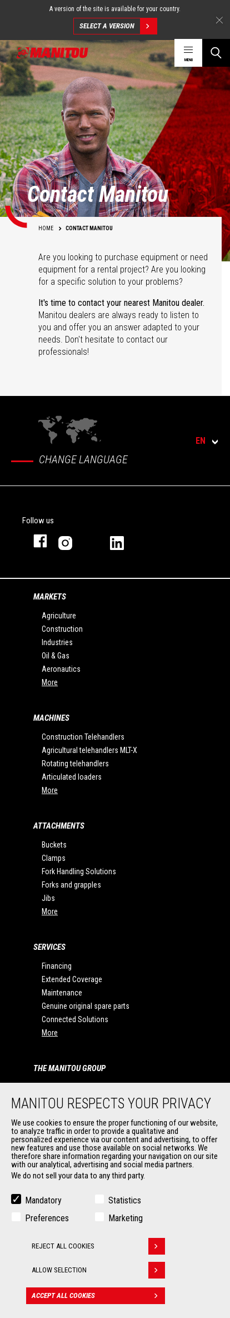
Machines (51, 718)
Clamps (54, 858)
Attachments (58, 826)
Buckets (54, 844)
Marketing (125, 1218)
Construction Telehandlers (83, 736)
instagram (73, 541)
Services (49, 947)
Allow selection (98, 1270)
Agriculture (59, 615)
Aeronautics (61, 669)
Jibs (48, 898)
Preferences (47, 1218)
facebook (34, 541)
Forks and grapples (71, 884)
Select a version (118, 26)
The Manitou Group (69, 1068)
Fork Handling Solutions (79, 871)
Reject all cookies (98, 1246)
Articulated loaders (72, 776)
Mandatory (43, 1200)
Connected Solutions (75, 1019)
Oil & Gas (55, 655)
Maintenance (62, 992)
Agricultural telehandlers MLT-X (89, 750)
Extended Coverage (72, 979)
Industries (57, 642)
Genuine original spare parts (85, 1006)
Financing (57, 966)
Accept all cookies (98, 1295)
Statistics (124, 1200)
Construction (62, 629)
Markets (49, 597)
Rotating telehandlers (75, 763)
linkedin (125, 541)
